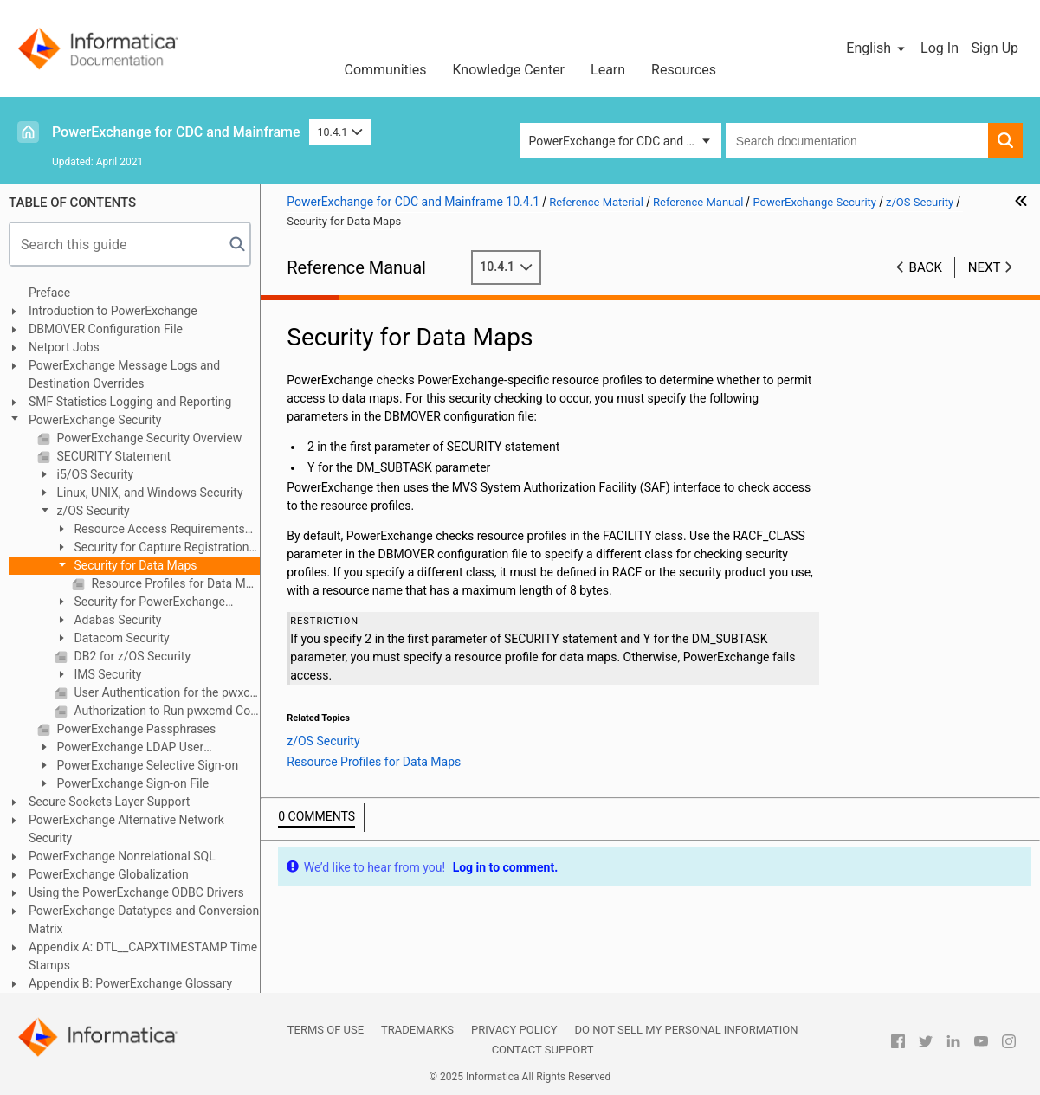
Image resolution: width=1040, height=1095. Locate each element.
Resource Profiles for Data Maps (174, 583)
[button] (877, 48)
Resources (683, 69)
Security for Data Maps (134, 565)
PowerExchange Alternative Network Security (126, 829)
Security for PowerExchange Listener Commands (140, 603)
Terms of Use (325, 1029)
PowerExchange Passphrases (135, 729)
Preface (49, 293)
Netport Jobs (64, 347)
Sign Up (994, 48)
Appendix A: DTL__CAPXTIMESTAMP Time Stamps (143, 956)
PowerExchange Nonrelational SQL (122, 856)
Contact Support (543, 1049)
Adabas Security (116, 620)
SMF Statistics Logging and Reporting (130, 402)
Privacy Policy (514, 1029)
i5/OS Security (93, 474)
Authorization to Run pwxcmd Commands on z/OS (165, 711)
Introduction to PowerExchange (113, 311)
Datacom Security (120, 638)
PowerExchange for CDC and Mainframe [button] (625, 141)
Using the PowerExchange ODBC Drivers (136, 892)
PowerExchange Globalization (109, 874)
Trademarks (417, 1029)
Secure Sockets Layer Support (109, 801)
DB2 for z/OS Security (131, 656)
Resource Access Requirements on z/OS (150, 530)
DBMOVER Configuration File (106, 329)
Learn (608, 69)
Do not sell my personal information (686, 1029)
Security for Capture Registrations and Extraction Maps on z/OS (155, 548)
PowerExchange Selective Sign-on (146, 765)
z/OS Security (92, 511)
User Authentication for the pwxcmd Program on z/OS (165, 692)
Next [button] (984, 267)
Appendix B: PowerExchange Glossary (130, 983)
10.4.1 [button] (340, 132)
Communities (385, 69)
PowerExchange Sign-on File (131, 783)
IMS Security (106, 674)
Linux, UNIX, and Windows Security (148, 492)
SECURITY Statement (112, 456)
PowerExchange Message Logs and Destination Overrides (124, 374)
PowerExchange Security (95, 420)
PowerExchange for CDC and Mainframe (176, 132)
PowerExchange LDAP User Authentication (120, 748)
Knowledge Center (508, 69)
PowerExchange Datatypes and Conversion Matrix (144, 920)
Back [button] (925, 267)
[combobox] (857, 140)
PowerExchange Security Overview (148, 438)
